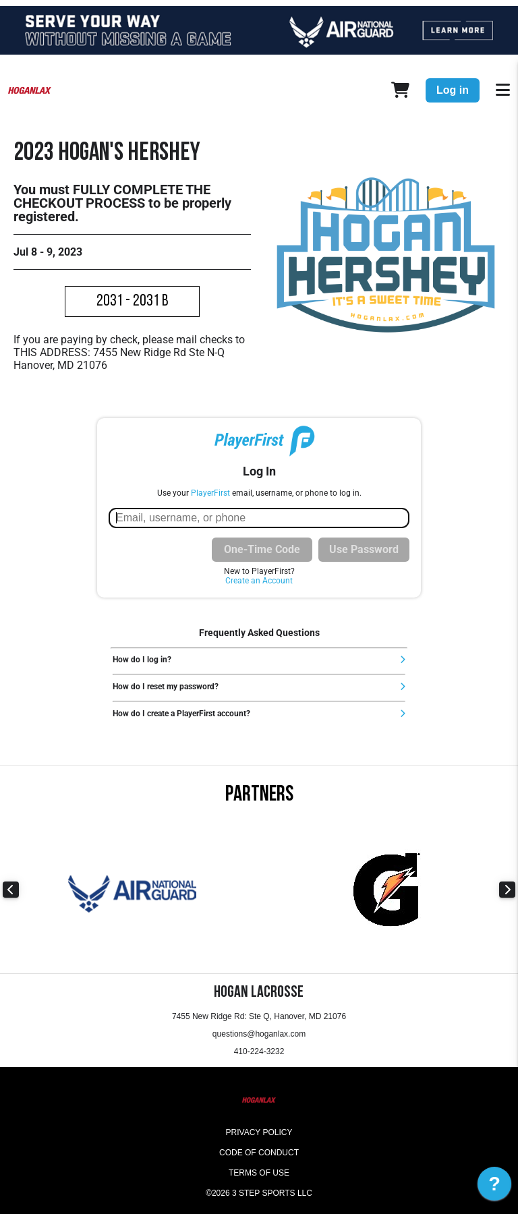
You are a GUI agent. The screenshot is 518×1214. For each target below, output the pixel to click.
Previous (11, 889)
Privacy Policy (259, 1132)
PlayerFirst (210, 493)
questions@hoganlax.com (259, 1034)
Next (507, 889)
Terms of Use (259, 1173)
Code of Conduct (259, 1152)
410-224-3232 (259, 1051)
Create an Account (259, 580)
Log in (452, 90)
